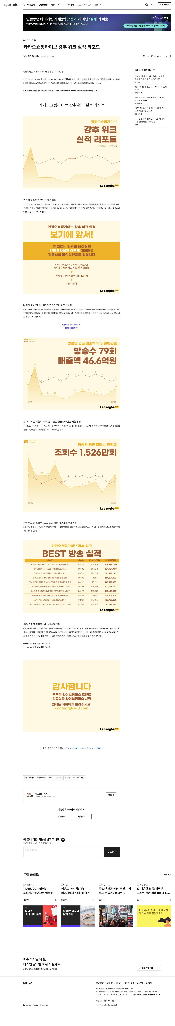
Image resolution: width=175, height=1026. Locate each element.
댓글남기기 (112, 852)
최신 (53, 4)
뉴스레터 (140, 983)
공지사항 (110, 983)
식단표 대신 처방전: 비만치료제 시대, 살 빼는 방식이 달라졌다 (75, 891)
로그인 (153, 5)
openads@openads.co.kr (151, 994)
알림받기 (111, 795)
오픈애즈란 (100, 983)
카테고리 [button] (29, 4)
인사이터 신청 (164, 5)
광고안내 (149, 983)
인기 (60, 4)
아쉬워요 (81, 817)
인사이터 (70, 4)
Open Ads (11, 5)
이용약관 (99, 1001)
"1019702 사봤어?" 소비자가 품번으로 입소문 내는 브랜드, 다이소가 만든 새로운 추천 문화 (38, 891)
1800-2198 (132, 994)
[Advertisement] (152, 164)
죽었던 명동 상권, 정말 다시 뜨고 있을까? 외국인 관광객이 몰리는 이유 (115, 891)
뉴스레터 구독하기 (149, 968)
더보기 (167, 874)
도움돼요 (61, 817)
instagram (27, 1005)
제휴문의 (119, 983)
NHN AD (27, 983)
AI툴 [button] (96, 4)
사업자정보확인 (122, 991)
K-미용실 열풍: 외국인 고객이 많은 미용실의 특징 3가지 (152, 891)
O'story (43, 5)
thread (35, 1005)
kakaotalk (44, 1005)
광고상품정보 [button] (83, 4)
